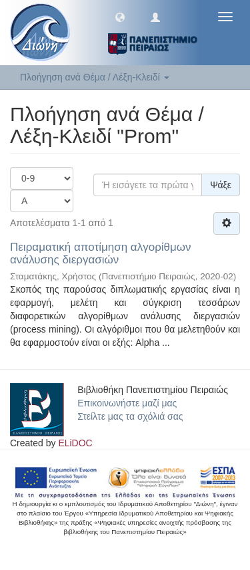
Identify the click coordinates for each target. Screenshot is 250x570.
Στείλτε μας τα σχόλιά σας (130, 416)
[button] (120, 16)
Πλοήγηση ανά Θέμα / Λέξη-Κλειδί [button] (94, 77)
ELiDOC (75, 443)
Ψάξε (220, 185)
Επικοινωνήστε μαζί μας (127, 403)
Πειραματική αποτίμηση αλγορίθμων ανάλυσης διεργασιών (100, 253)
